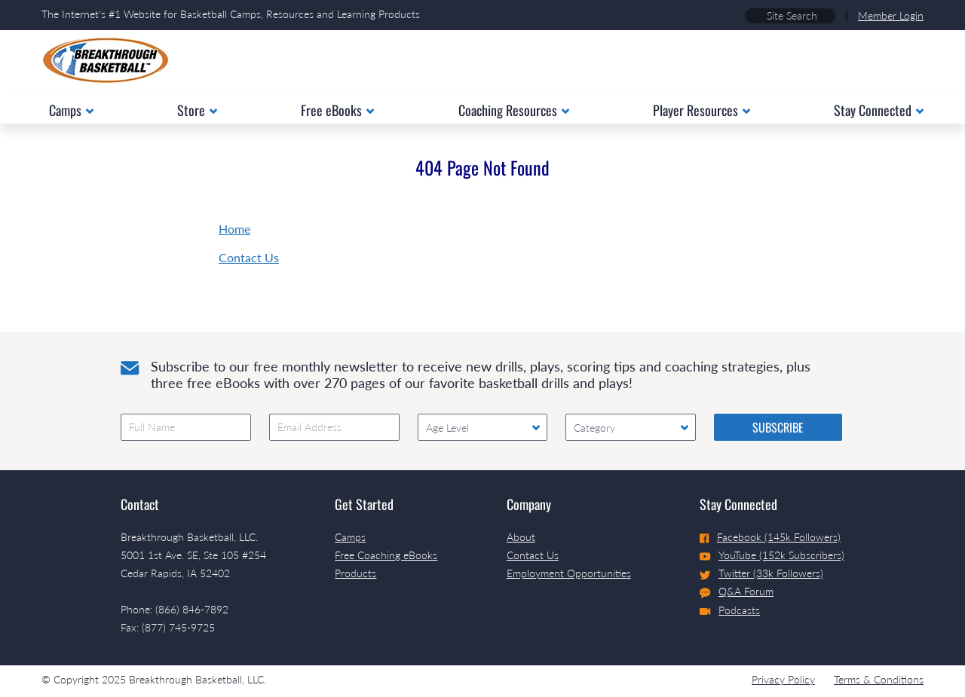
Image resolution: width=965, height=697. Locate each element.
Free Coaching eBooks (386, 555)
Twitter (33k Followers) (761, 573)
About (521, 536)
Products (355, 573)
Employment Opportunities (569, 573)
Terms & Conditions (879, 679)
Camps (350, 536)
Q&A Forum (737, 591)
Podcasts (730, 610)
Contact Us (249, 257)
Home (234, 229)
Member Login (891, 15)
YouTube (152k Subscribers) (772, 555)
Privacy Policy (783, 679)
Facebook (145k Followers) (770, 536)
